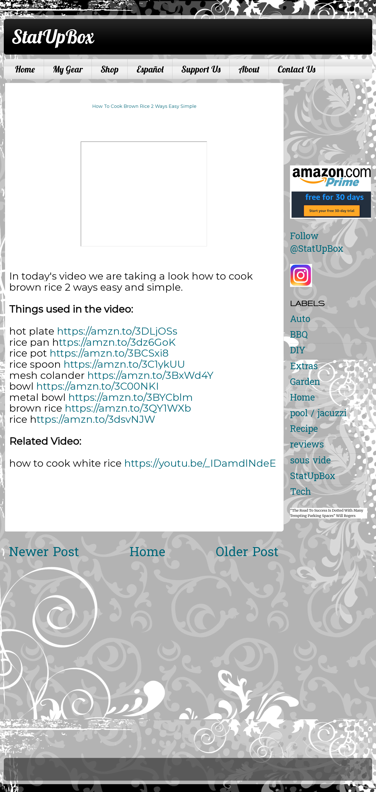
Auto (300, 320)
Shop (110, 69)
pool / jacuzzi (318, 414)
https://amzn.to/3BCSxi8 (109, 353)
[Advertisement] (332, 118)
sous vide (310, 461)
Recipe (304, 429)
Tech (300, 492)
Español (150, 69)
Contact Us (296, 69)
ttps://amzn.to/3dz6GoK (117, 342)
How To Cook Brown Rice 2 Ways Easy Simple (144, 106)
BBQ (299, 335)
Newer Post (44, 553)
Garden (305, 382)
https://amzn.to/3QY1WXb (128, 408)
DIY (297, 351)
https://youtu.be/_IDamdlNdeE (200, 463)
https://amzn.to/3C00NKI (97, 386)
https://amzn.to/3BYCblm (130, 397)
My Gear (68, 69)
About (249, 69)
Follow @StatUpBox (316, 243)
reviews (307, 445)
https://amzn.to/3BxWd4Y (150, 375)
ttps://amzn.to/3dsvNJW (96, 419)
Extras (304, 367)
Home (25, 69)
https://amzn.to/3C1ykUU (124, 364)
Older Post (247, 553)
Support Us (200, 69)
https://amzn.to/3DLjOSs (117, 331)
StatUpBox (52, 36)
